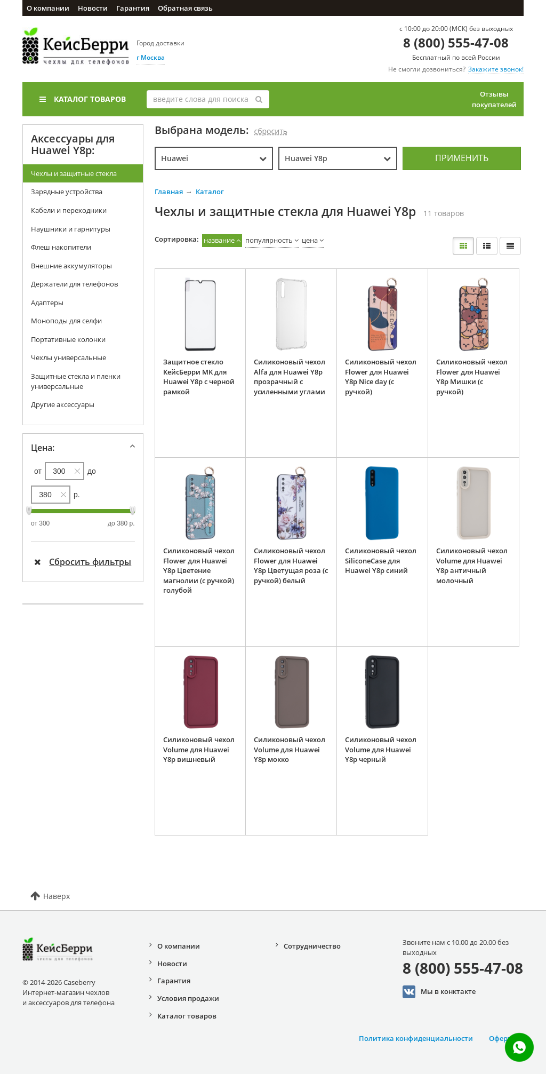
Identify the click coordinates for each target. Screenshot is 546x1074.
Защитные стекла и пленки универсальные (76, 381)
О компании (48, 8)
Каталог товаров (82, 99)
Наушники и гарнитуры (70, 229)
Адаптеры (47, 302)
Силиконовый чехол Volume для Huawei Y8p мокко (289, 749)
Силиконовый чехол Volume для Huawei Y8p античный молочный (472, 565)
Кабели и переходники (69, 210)
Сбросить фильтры (82, 562)
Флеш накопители (61, 247)
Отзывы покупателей (494, 99)
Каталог (210, 191)
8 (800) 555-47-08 (456, 42)
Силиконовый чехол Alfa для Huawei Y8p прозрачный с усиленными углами (289, 376)
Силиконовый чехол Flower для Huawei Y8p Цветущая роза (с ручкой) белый (291, 565)
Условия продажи (188, 998)
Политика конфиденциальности (416, 1038)
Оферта (502, 1038)
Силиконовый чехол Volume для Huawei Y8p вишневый (199, 749)
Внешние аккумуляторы (71, 266)
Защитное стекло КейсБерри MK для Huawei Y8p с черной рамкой (199, 376)
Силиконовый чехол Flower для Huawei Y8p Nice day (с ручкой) (380, 376)
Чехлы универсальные (68, 357)
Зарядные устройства (66, 191)
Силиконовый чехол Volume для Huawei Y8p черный (380, 749)
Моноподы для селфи (66, 320)
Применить (461, 158)
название (219, 240)
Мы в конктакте (439, 991)
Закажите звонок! (496, 69)
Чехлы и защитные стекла (74, 173)
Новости (93, 8)
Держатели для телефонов (74, 284)
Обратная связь (185, 8)
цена (310, 240)
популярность (269, 240)
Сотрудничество (312, 946)
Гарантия (132, 8)
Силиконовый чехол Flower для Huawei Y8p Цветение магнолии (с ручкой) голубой (199, 570)
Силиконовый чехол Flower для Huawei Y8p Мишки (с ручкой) (472, 376)
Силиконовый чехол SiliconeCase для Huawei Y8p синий (380, 560)
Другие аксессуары (62, 404)
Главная (169, 191)
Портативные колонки (68, 339)
